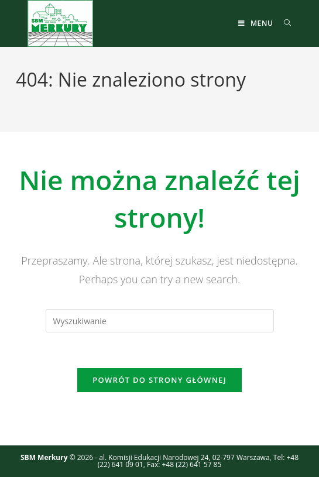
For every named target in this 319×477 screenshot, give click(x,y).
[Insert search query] (160, 320)
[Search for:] (283, 23)
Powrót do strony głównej (159, 380)
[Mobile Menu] (257, 23)
